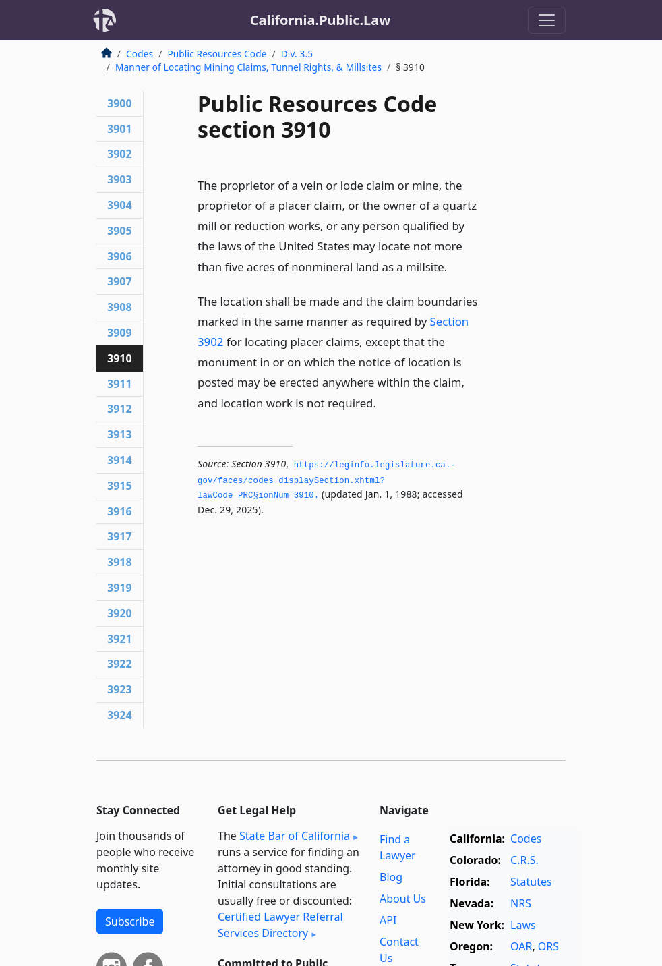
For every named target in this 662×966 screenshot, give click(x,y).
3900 (119, 103)
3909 (119, 332)
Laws (523, 924)
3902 (119, 153)
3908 (119, 307)
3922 (119, 663)
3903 (119, 179)
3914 (119, 460)
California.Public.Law (320, 20)
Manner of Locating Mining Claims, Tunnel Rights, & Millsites (248, 67)
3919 (119, 587)
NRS (520, 903)
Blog (391, 877)
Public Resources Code (216, 53)
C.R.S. (524, 860)
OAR (521, 946)
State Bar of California (294, 835)
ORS (548, 946)
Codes (139, 53)
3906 (119, 256)
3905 (119, 230)
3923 (119, 689)
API (388, 920)
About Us (403, 898)
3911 (119, 383)
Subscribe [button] (129, 921)
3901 (119, 128)
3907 (119, 281)
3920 (119, 613)
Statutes (531, 881)
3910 (119, 358)
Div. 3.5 (297, 53)
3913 (119, 434)
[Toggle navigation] (547, 20)
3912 (119, 408)
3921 (119, 638)
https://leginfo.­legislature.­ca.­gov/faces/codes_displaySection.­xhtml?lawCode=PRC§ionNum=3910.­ (327, 481)
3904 (119, 205)
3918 (119, 562)
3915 (119, 485)
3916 (119, 511)
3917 (119, 536)
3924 (119, 715)
